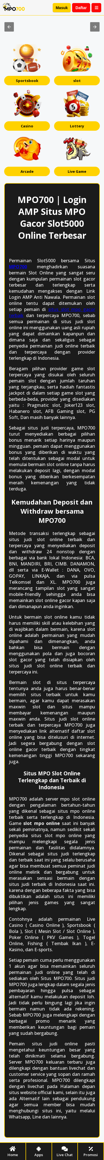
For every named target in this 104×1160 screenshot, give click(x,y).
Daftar (81, 8)
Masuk (62, 8)
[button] (9, 27)
